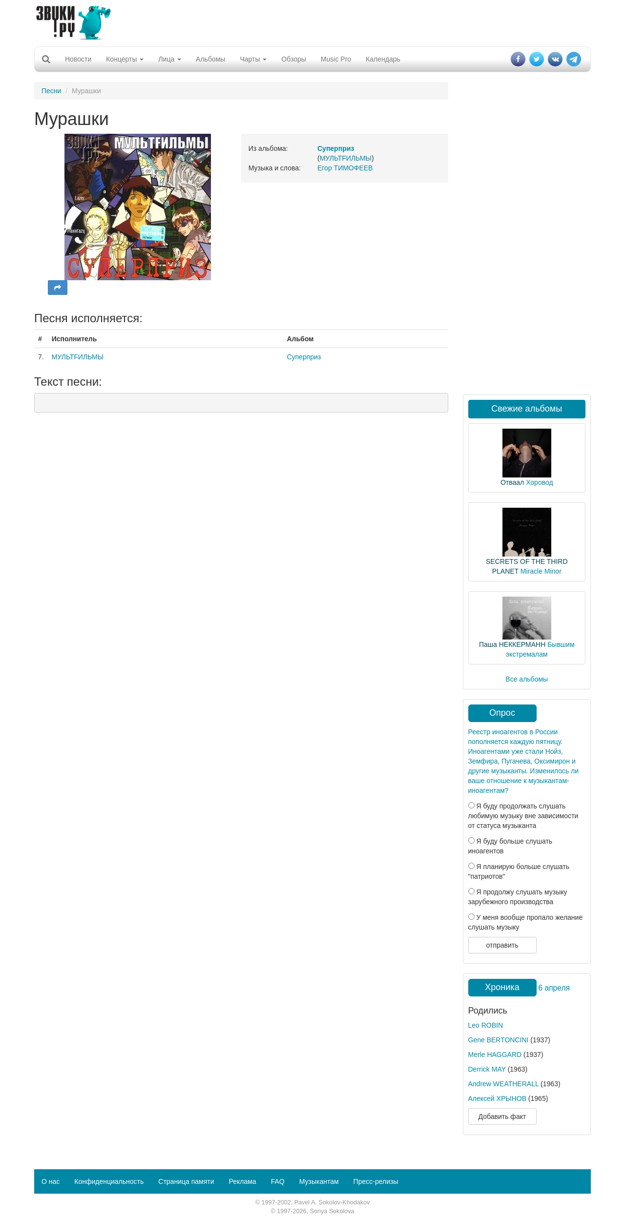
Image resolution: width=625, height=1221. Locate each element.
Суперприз (304, 357)
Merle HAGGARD (495, 1054)
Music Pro (336, 59)
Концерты (125, 59)
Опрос (502, 713)
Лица (169, 59)
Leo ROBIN (485, 1025)
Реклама (242, 1181)
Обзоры (293, 59)
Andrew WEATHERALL (503, 1084)
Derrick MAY (487, 1069)
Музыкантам (319, 1181)
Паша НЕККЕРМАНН (512, 644)
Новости (78, 59)
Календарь (383, 59)
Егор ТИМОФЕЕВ (345, 168)
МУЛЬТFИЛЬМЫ (346, 158)
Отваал (512, 482)
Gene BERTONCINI (498, 1040)
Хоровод (539, 482)
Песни (51, 91)
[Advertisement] (312, 22)
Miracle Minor (541, 571)
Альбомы (210, 59)
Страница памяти (186, 1181)
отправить (502, 945)
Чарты (253, 59)
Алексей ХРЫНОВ (497, 1098)
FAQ (278, 1181)
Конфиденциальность (109, 1181)
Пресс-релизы (376, 1181)
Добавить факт (502, 1116)
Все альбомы (526, 679)
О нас (51, 1181)
